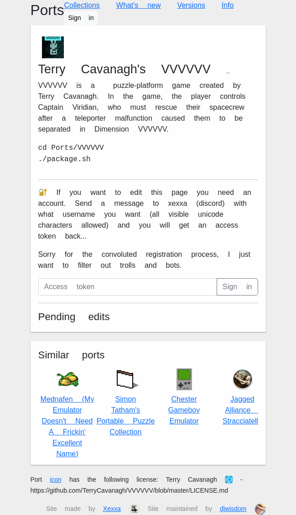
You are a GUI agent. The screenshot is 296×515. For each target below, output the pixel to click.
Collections (82, 5)
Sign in (81, 17)
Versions (191, 5)
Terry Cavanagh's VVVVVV (124, 69)
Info (228, 5)
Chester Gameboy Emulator (184, 396)
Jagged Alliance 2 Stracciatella (242, 396)
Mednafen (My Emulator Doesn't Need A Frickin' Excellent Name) (67, 413)
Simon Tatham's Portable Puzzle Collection (126, 400)
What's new (138, 5)
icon (56, 479)
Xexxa (112, 508)
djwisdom (233, 508)
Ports (47, 10)
